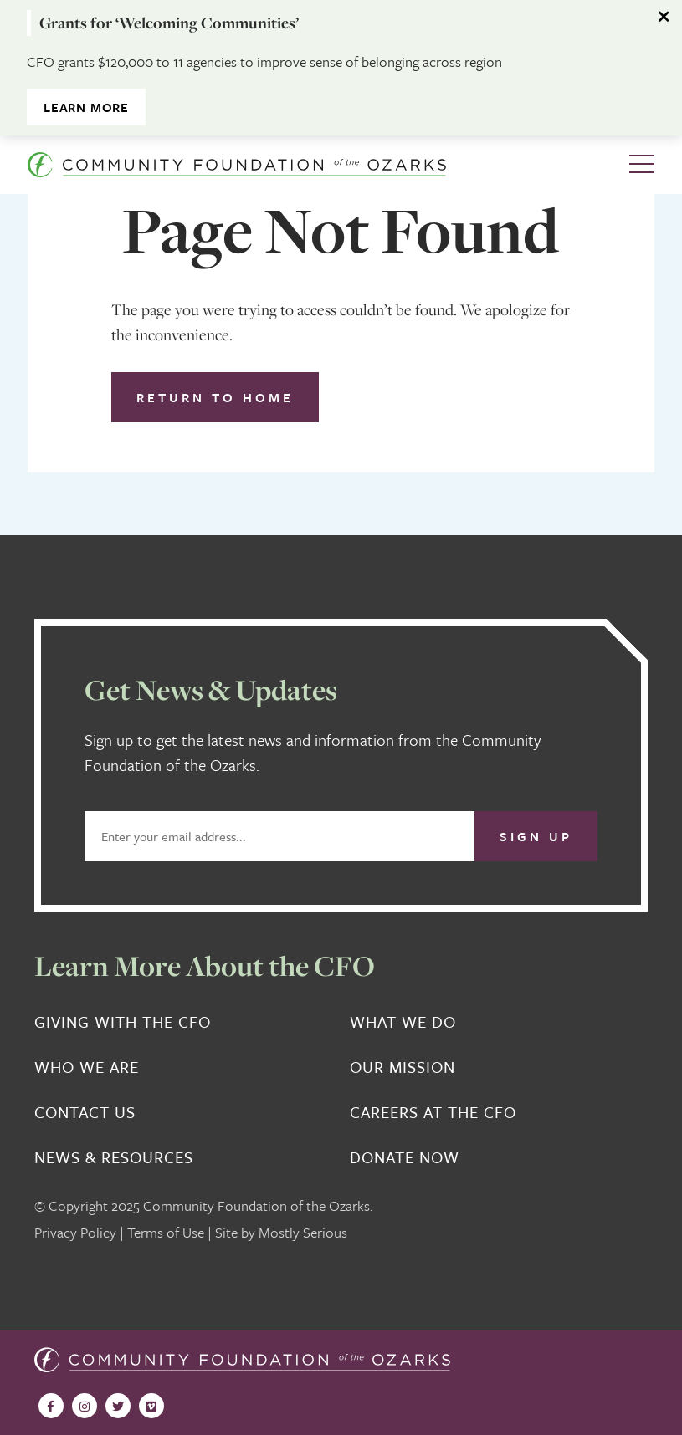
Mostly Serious (303, 1232)
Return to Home (215, 397)
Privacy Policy (75, 1232)
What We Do (403, 1022)
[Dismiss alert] (665, 16)
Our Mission (402, 1067)
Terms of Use (165, 1232)
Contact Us (85, 1112)
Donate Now (404, 1157)
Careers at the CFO (433, 1112)
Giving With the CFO (122, 1022)
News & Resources (113, 1157)
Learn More (86, 107)
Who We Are (86, 1067)
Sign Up (536, 836)
